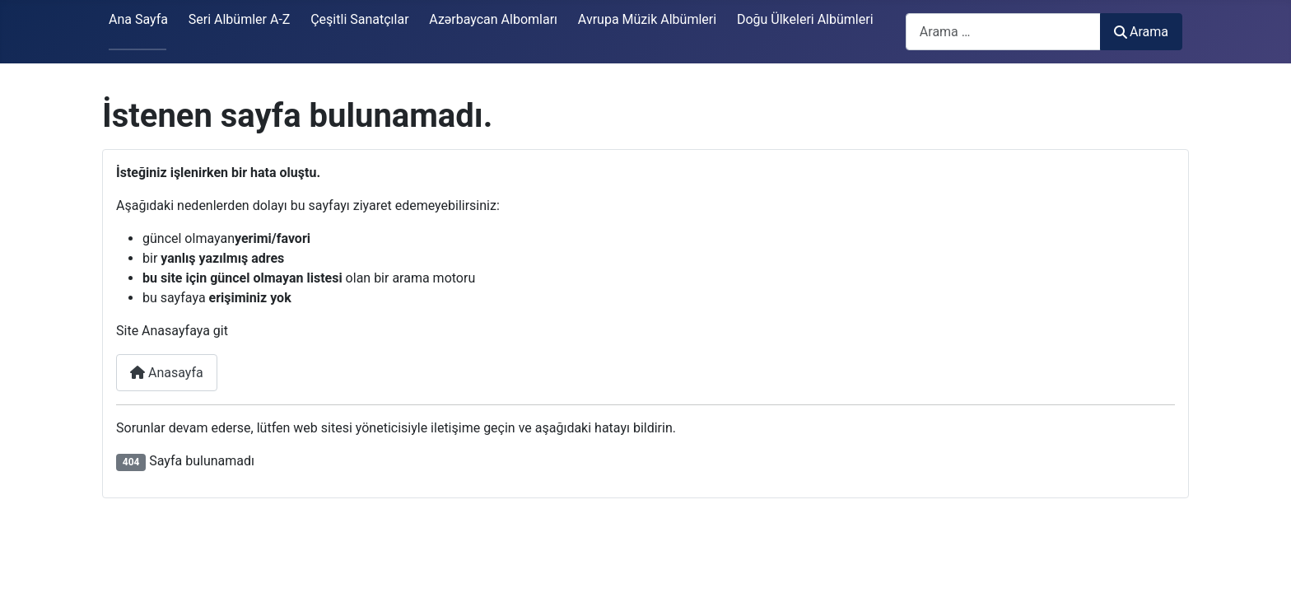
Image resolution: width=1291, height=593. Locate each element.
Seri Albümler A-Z (240, 19)
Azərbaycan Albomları (493, 19)
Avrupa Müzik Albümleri (647, 19)
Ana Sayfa (138, 19)
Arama (1141, 32)
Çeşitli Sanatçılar (359, 19)
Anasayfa (166, 373)
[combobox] (1003, 31)
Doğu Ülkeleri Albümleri (805, 19)
